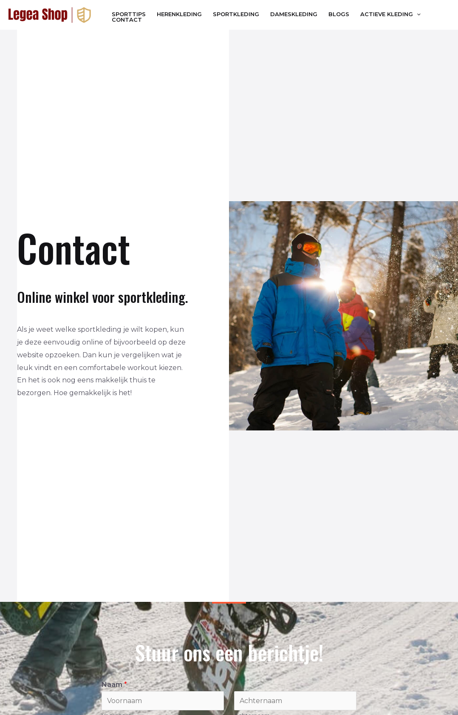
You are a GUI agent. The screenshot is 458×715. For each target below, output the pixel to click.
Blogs (338, 14)
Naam (114, 685)
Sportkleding (236, 14)
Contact (127, 20)
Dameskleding (293, 14)
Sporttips (129, 14)
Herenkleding (179, 14)
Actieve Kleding (390, 14)
